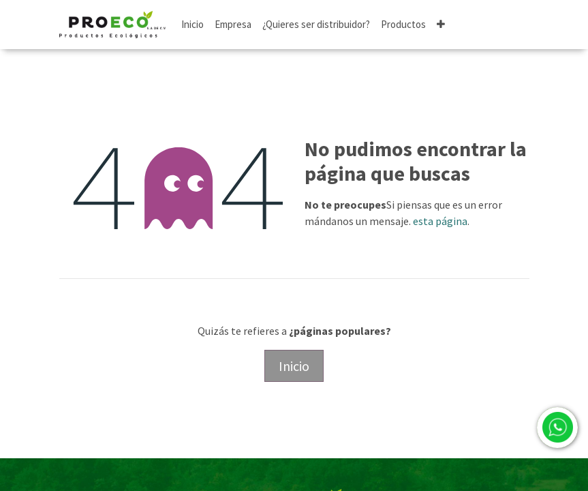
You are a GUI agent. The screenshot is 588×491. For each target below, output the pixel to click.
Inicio (294, 365)
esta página (440, 221)
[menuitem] (192, 24)
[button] (440, 24)
